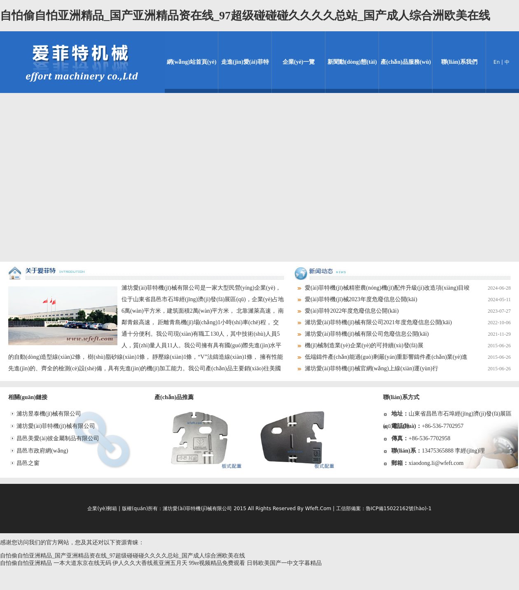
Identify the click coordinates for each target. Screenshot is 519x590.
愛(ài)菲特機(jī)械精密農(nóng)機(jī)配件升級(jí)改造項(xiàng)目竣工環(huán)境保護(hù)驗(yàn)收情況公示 (401, 288)
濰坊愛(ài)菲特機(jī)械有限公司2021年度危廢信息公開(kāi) (408, 322)
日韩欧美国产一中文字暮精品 (284, 563)
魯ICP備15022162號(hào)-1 (399, 508)
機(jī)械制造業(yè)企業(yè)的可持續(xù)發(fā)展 (408, 345)
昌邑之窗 (28, 463)
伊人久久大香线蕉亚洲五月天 (149, 563)
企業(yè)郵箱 (102, 508)
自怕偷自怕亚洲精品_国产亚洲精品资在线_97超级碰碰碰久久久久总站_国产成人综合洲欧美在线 (245, 15)
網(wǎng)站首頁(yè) (192, 62)
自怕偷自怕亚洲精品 (26, 563)
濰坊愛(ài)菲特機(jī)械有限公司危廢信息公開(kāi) (408, 334)
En (496, 62)
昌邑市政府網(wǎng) (42, 451)
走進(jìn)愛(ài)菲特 (245, 62)
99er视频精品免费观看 (217, 563)
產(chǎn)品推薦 (174, 397)
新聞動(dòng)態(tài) (352, 62)
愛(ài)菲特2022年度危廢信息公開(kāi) (408, 311)
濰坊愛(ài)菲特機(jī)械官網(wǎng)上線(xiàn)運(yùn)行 (408, 368)
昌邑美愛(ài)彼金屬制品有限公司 (57, 438)
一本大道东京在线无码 (82, 563)
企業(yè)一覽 (299, 62)
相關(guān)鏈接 (27, 397)
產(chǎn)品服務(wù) (406, 62)
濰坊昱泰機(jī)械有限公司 (48, 414)
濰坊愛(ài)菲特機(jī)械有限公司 (55, 426)
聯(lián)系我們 (459, 62)
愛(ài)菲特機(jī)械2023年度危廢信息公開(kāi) (408, 299)
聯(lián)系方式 (401, 397)
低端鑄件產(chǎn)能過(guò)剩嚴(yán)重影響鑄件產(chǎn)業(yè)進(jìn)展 (401, 357)
